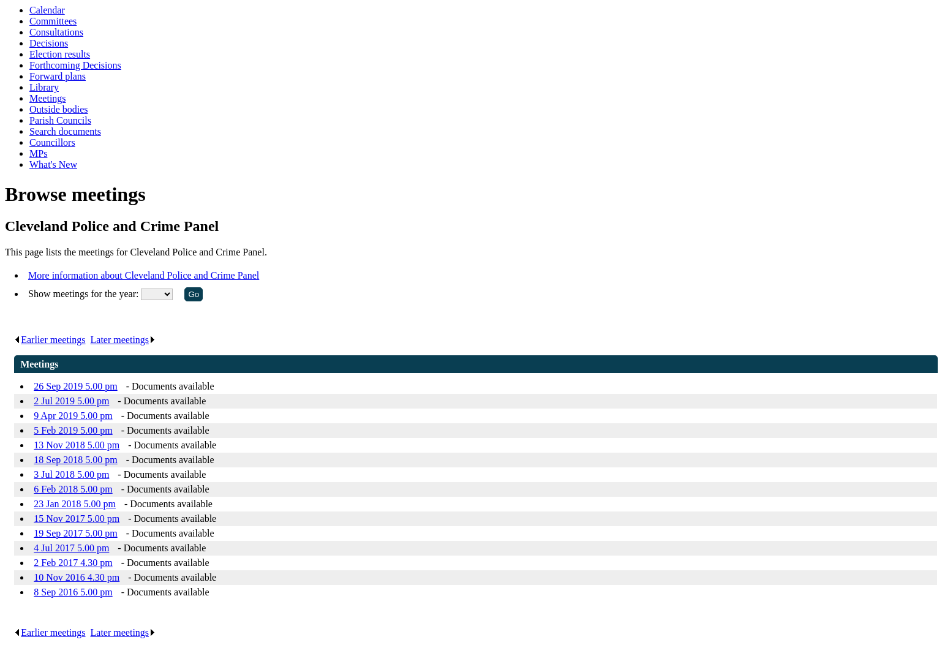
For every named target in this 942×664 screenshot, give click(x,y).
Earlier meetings (49, 339)
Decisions (48, 43)
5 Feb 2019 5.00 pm (73, 430)
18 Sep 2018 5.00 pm (75, 460)
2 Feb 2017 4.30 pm (73, 562)
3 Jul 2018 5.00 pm (71, 474)
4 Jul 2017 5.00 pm (71, 548)
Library (44, 87)
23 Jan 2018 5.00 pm (75, 504)
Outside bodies (58, 109)
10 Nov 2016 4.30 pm (76, 577)
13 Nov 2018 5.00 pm (76, 445)
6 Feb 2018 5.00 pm (73, 489)
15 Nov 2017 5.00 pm (76, 518)
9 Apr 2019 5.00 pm (73, 415)
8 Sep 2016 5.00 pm (73, 592)
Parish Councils (60, 120)
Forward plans (57, 76)
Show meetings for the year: (84, 294)
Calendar (47, 10)
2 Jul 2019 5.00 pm (71, 401)
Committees (53, 21)
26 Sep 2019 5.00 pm (75, 386)
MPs (38, 153)
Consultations (56, 32)
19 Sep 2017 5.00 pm (75, 533)
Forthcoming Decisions (75, 65)
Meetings (47, 98)
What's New (53, 164)
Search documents (65, 131)
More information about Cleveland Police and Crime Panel (143, 275)
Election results (59, 54)
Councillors (52, 142)
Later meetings (123, 339)
